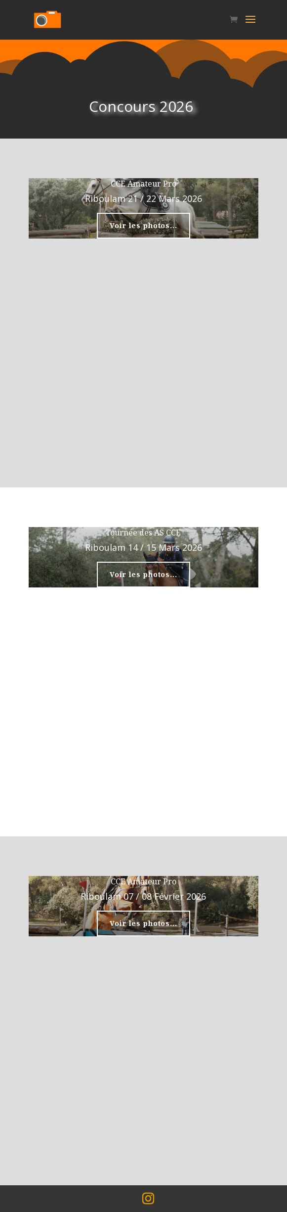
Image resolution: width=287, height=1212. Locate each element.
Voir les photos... (143, 225)
